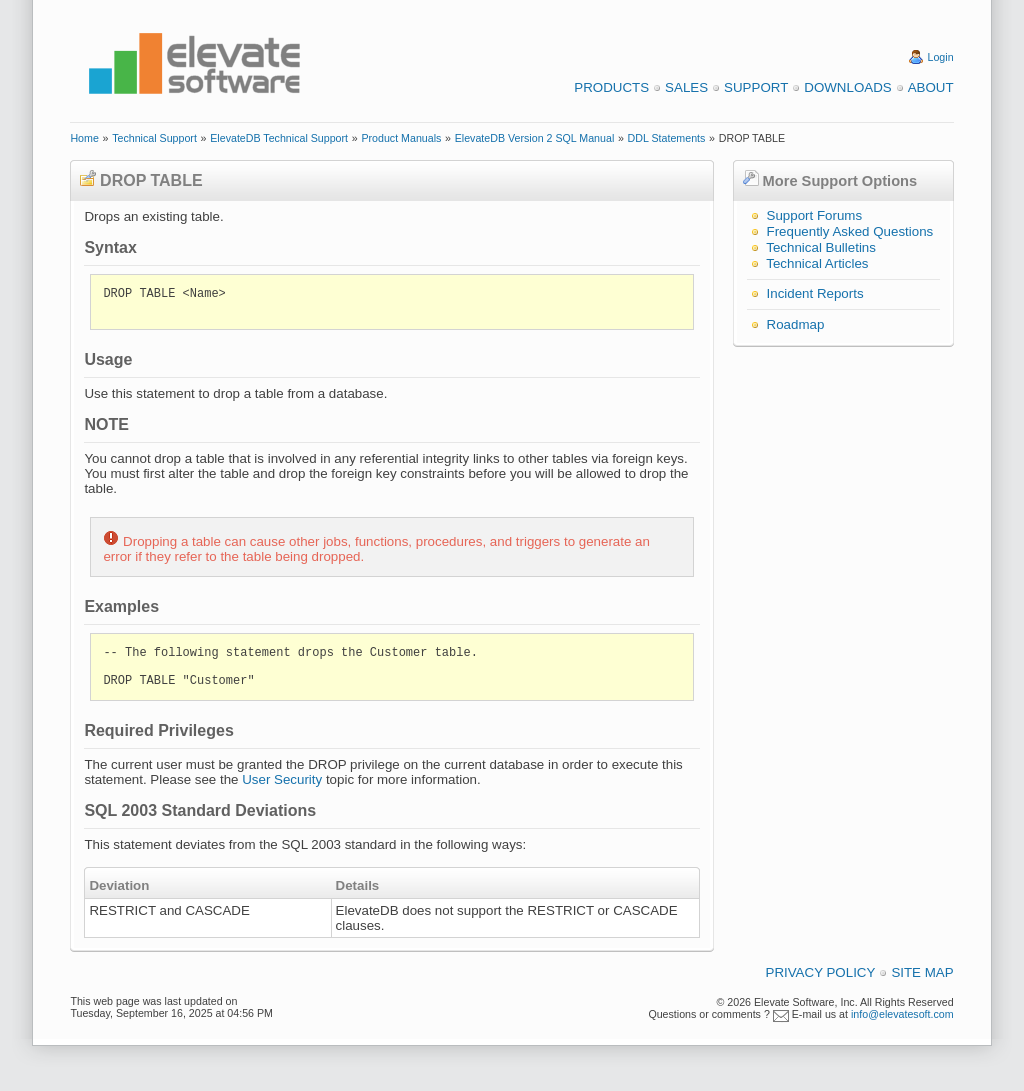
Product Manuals (401, 138)
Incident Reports (815, 293)
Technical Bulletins (821, 247)
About (931, 87)
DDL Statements (667, 138)
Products (611, 87)
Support (756, 87)
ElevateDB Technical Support (279, 138)
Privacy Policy (821, 972)
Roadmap (796, 324)
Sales (686, 87)
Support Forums (815, 215)
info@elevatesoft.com (902, 1014)
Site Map (922, 972)
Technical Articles (817, 263)
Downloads (847, 87)
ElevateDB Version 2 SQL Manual (535, 138)
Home (84, 138)
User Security (282, 779)
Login (941, 57)
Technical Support (154, 138)
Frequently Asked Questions (850, 231)
